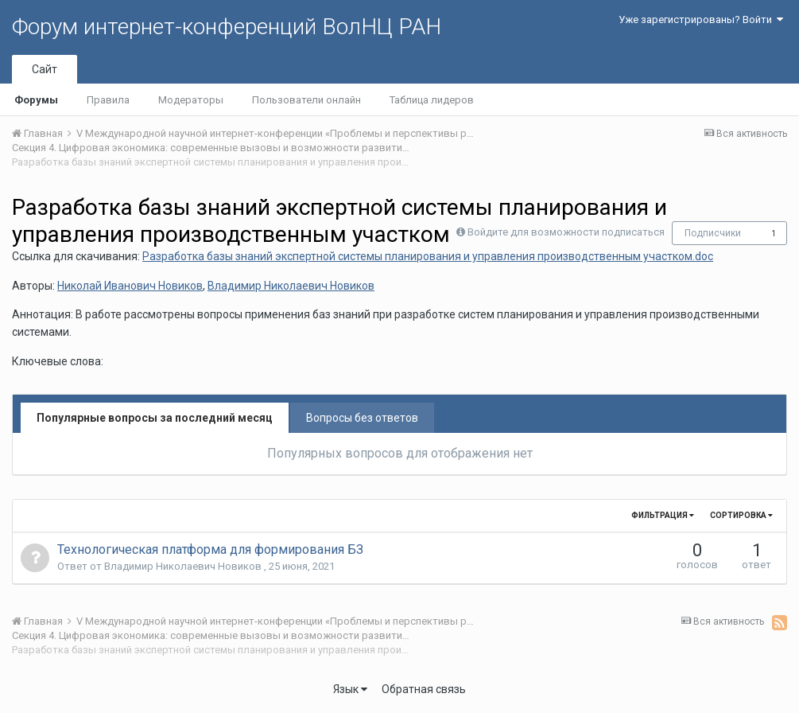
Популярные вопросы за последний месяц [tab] (155, 417)
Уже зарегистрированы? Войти (701, 19)
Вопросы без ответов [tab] (362, 417)
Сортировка (741, 515)
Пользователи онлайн (306, 100)
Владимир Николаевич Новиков (291, 285)
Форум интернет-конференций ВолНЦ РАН (226, 27)
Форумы (36, 100)
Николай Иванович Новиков (130, 285)
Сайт (44, 69)
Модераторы (190, 100)
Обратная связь (424, 689)
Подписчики (713, 233)
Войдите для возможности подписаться (566, 232)
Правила (108, 100)
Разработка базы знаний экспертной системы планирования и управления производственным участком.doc (427, 256)
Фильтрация (662, 515)
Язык (350, 689)
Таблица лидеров (432, 100)
